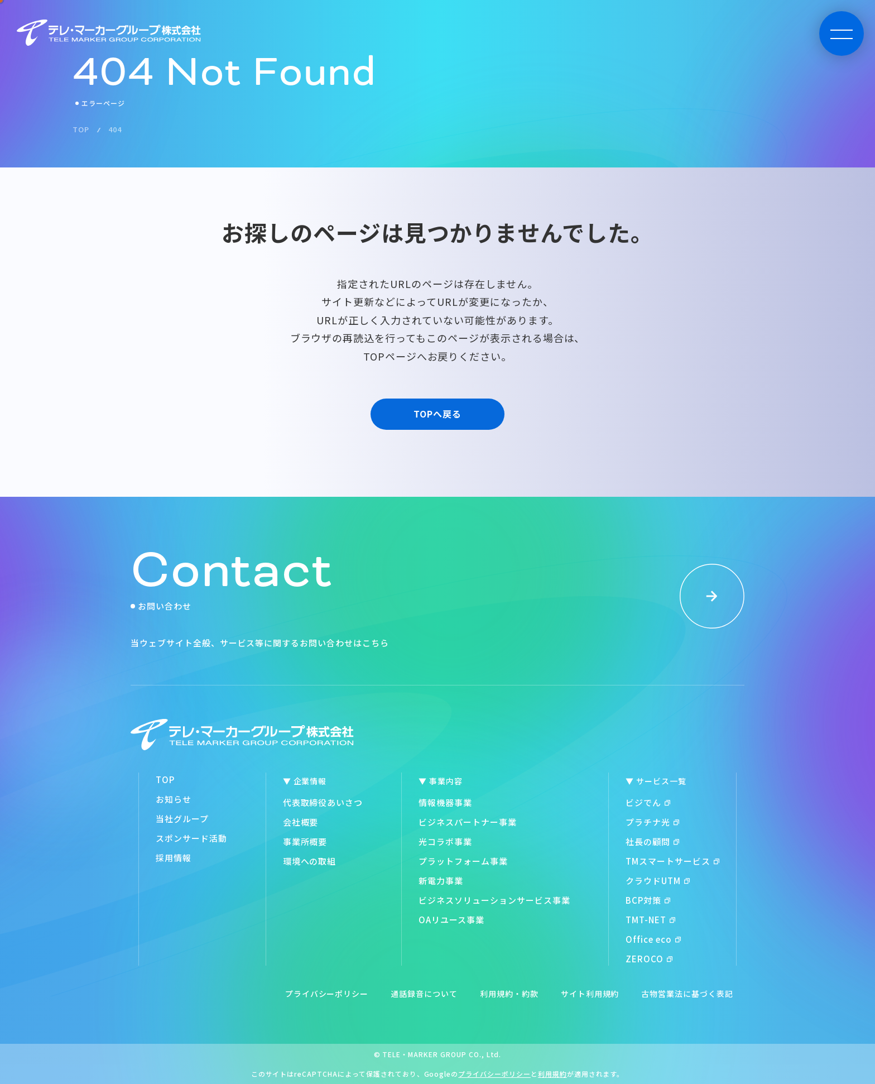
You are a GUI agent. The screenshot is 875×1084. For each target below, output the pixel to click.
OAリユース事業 (451, 919)
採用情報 (173, 857)
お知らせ (173, 799)
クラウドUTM (658, 880)
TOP (165, 779)
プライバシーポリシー (327, 993)
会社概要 (301, 822)
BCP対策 (648, 900)
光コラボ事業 (445, 841)
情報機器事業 (445, 802)
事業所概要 (305, 841)
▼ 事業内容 (441, 780)
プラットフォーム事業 (463, 861)
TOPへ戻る (437, 413)
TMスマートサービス (672, 861)
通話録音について (424, 993)
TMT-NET (650, 919)
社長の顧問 (652, 841)
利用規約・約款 (509, 993)
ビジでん (648, 802)
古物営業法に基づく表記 (687, 993)
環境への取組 (309, 861)
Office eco (653, 939)
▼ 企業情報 (305, 780)
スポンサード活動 (191, 838)
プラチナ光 (652, 822)
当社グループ (182, 818)
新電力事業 (441, 880)
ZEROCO (649, 959)
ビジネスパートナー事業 (468, 822)
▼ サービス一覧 (656, 780)
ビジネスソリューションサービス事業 (494, 900)
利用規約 (552, 1073)
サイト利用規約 (590, 993)
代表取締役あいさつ (323, 802)
